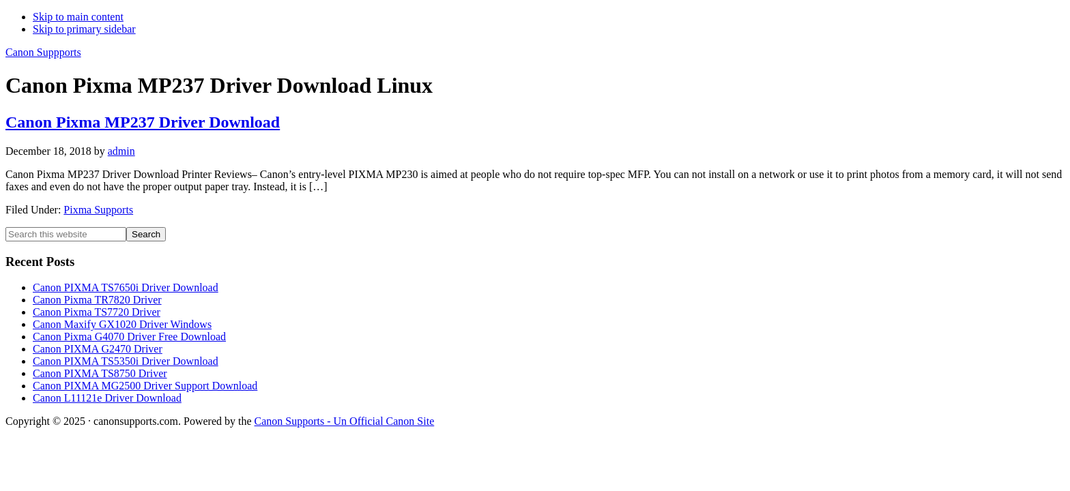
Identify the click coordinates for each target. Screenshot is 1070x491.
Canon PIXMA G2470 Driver (97, 349)
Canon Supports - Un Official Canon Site (345, 421)
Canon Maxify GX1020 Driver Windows (122, 324)
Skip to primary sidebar (84, 29)
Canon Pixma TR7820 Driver (97, 300)
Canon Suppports (43, 52)
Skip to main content (78, 17)
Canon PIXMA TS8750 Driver (100, 373)
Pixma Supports (98, 209)
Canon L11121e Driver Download (107, 398)
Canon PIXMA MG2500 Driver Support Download (145, 385)
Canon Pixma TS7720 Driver (96, 312)
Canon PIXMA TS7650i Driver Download (125, 287)
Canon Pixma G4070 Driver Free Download (129, 336)
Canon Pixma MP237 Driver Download (142, 122)
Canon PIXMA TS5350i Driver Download (125, 361)
